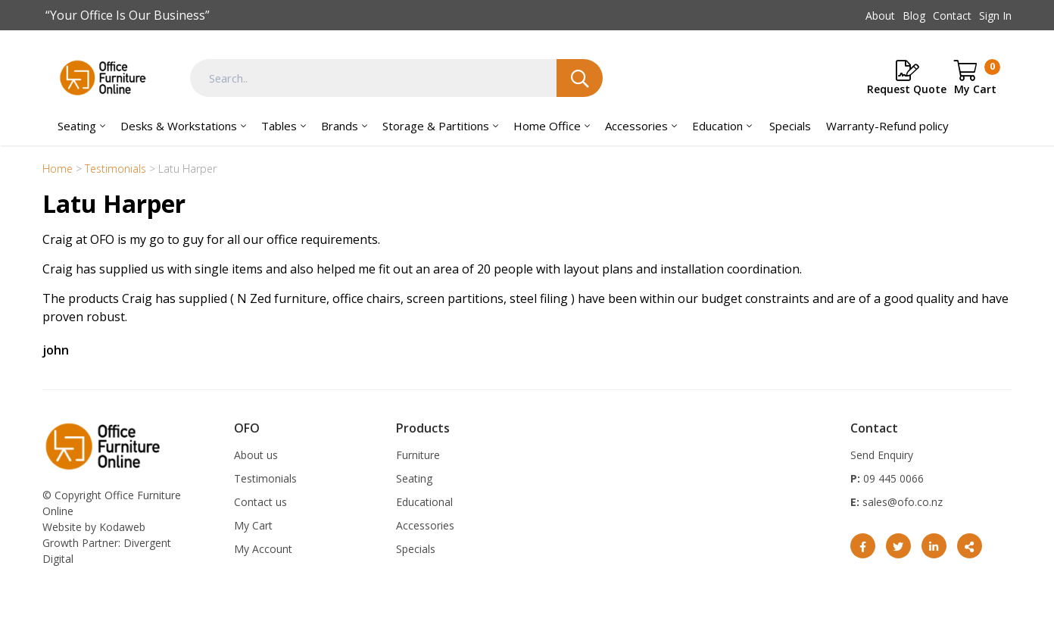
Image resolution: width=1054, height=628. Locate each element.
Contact (952, 15)
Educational (424, 502)
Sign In (995, 15)
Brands (339, 125)
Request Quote (906, 89)
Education (717, 125)
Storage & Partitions (435, 125)
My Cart (253, 525)
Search (579, 78)
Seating (77, 125)
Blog (914, 15)
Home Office (547, 125)
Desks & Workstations (178, 125)
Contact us (260, 502)
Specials (790, 125)
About (880, 15)
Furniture (418, 455)
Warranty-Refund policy (887, 125)
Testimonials (265, 478)
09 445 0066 (892, 478)
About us (256, 455)
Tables (279, 125)
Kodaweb (122, 527)
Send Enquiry (881, 455)
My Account (263, 549)
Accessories (636, 125)
